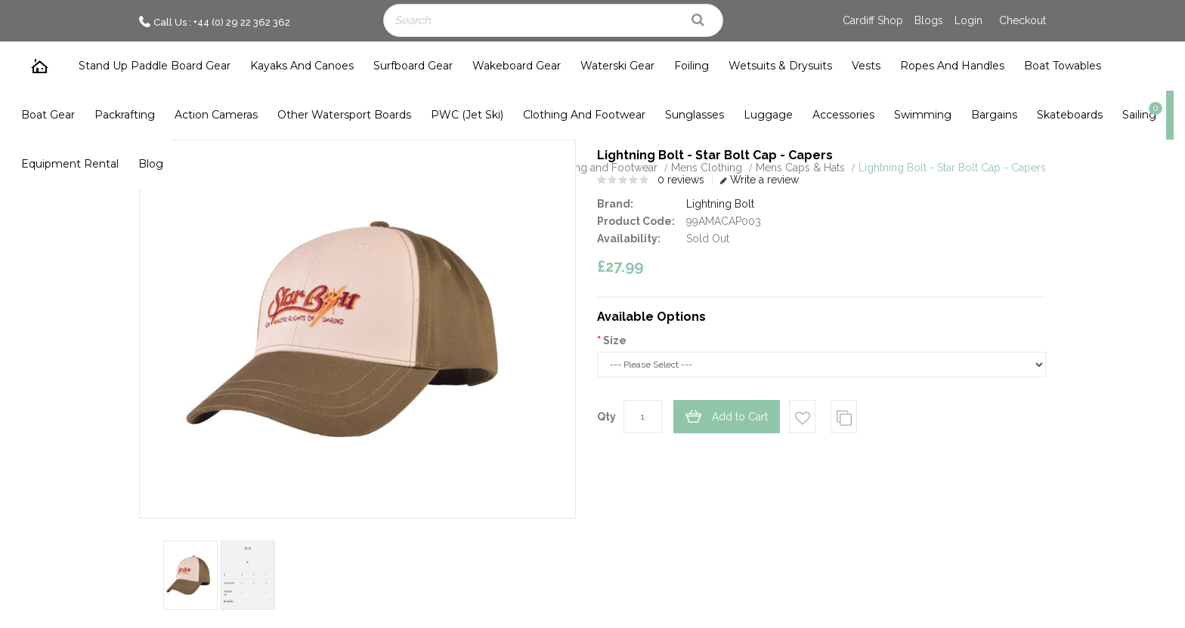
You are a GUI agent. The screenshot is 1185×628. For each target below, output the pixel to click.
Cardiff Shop (873, 20)
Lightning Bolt (720, 204)
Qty (606, 417)
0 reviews (680, 180)
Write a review (759, 180)
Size (615, 340)
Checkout (1022, 20)
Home (40, 66)
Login (968, 20)
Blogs (928, 20)
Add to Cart (740, 417)
